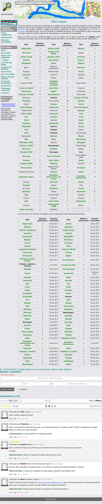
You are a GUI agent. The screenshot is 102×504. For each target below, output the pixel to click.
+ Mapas (5, 60)
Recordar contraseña (6, 41)
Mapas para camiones (6, 56)
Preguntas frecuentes (6, 82)
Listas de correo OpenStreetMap (8, 105)
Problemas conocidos (6, 89)
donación (21, 29)
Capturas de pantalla (6, 68)
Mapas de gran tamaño (7, 78)
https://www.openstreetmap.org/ (50, 482)
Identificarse (6, 37)
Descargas (5, 53)
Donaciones (6, 72)
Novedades (6, 86)
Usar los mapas (8, 74)
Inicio (3, 50)
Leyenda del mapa (6, 63)
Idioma (5, 24)
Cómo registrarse (6, 34)
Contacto (5, 93)
